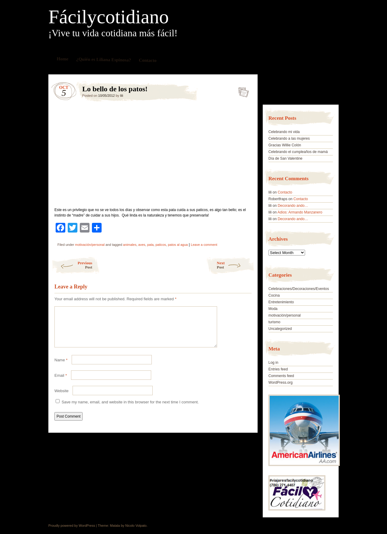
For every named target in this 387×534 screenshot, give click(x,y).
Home (63, 58)
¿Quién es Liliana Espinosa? (103, 59)
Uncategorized (280, 329)
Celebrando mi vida (284, 132)
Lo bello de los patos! (242, 90)
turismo (274, 322)
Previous (71, 265)
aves (141, 244)
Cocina (274, 295)
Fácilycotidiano (108, 17)
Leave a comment (204, 244)
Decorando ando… (293, 206)
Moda (273, 309)
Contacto (148, 60)
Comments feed (281, 376)
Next (236, 265)
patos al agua (178, 244)
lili (121, 95)
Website (61, 398)
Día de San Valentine (285, 158)
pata (150, 244)
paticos (160, 244)
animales (129, 244)
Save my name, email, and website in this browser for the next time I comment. (130, 409)
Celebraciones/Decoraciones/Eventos (298, 289)
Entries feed (278, 369)
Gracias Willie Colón (284, 145)
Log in (273, 362)
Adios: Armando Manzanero (300, 212)
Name (60, 367)
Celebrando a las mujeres (289, 138)
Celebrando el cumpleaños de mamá (298, 152)
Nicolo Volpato (135, 525)
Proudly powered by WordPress (71, 525)
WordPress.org (280, 382)
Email (60, 382)
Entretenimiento (281, 302)
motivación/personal (90, 244)
